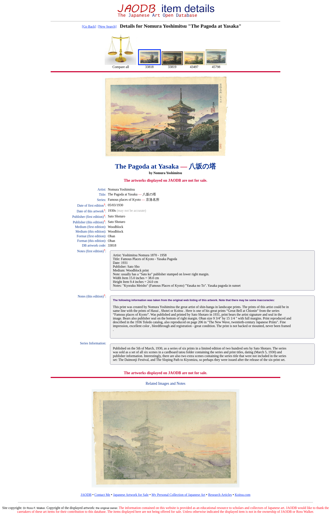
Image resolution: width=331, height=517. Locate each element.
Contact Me (102, 495)
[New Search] (107, 26)
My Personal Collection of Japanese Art (178, 495)
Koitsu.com (242, 495)
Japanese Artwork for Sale (131, 495)
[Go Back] (89, 26)
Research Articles (220, 495)
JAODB (86, 495)
